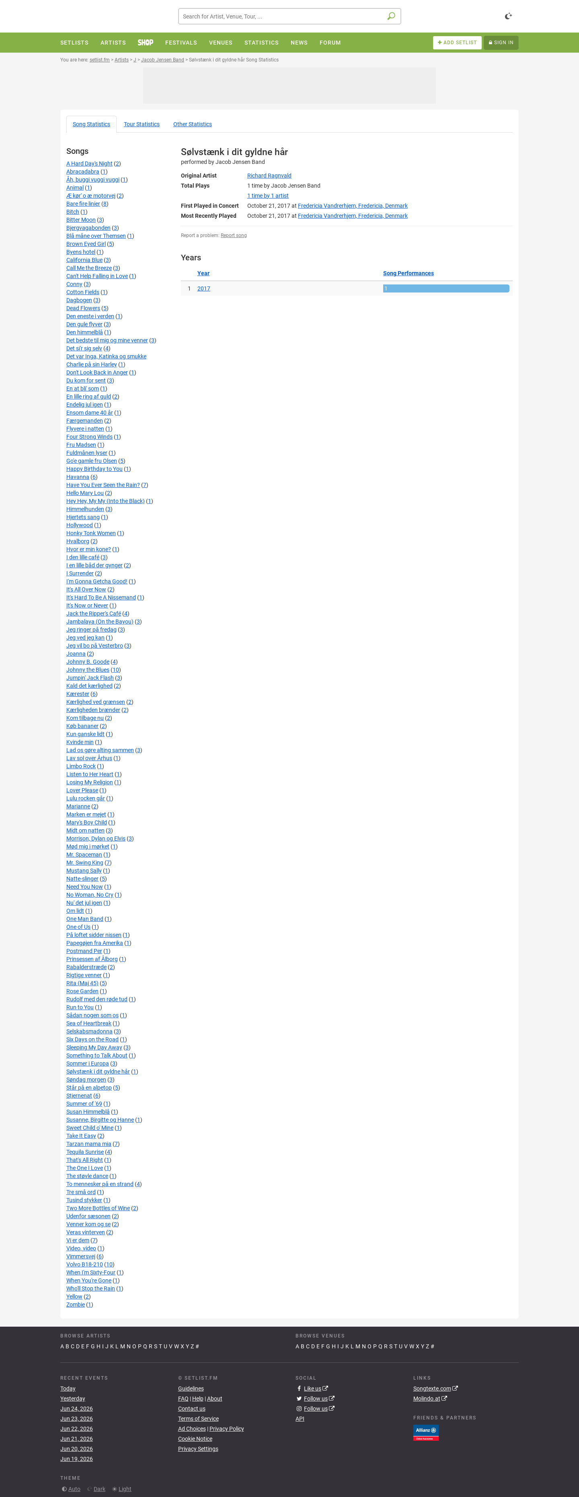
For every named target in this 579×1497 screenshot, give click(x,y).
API (300, 1418)
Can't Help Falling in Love (97, 276)
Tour (142, 124)
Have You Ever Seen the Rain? (103, 485)
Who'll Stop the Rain (90, 1288)
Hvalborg (77, 541)
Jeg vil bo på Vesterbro (94, 645)
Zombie (75, 1304)
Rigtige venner (84, 975)
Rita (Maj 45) (82, 983)
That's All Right (84, 1160)
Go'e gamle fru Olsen (91, 461)
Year (203, 273)
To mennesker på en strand (99, 1184)
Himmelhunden (85, 509)
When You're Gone (88, 1280)
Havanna (77, 477)
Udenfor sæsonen (88, 1216)
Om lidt (75, 911)
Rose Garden (82, 991)
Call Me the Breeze (89, 268)
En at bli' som (82, 388)
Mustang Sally (84, 870)
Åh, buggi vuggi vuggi (92, 179)
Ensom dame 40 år (89, 412)
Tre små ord (81, 1192)
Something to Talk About (96, 1055)
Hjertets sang (83, 517)
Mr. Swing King (84, 862)
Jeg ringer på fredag (91, 629)
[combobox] (289, 16)
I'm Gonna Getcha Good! (96, 581)
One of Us (78, 927)
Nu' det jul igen (84, 903)
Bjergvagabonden (88, 228)
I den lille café (82, 557)
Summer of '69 (84, 1103)
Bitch (72, 212)
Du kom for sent (86, 380)
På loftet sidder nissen (93, 935)
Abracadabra (82, 171)
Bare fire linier (83, 203)
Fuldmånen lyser (86, 453)
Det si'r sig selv (84, 348)
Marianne (78, 806)
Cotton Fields (82, 292)
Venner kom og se (88, 1224)
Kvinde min (80, 742)
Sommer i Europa (87, 1063)
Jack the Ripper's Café (93, 613)
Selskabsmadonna (89, 1031)
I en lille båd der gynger (94, 565)
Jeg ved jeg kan (85, 637)
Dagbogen (79, 300)
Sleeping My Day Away (94, 1047)
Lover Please (82, 790)
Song (91, 124)
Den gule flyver (84, 324)
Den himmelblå (84, 332)
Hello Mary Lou (85, 493)
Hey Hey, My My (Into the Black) (105, 501)
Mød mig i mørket (87, 846)
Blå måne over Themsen (96, 236)
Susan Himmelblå (88, 1111)
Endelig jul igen (84, 404)
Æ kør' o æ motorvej (90, 195)
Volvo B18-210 (84, 1264)
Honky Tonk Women (91, 533)
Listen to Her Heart (89, 774)
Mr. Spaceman (84, 854)
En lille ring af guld (88, 396)
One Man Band (84, 919)
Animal (75, 187)
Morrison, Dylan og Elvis (95, 838)
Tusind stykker (84, 1200)
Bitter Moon (81, 220)
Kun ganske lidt (85, 734)
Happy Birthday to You (94, 469)
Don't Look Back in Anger (97, 372)
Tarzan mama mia (88, 1144)
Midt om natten (85, 830)
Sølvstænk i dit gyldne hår (98, 1071)
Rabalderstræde (86, 967)
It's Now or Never (87, 605)
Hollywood (79, 525)
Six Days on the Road (92, 1039)
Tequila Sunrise (85, 1152)
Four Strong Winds (89, 437)
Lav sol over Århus (89, 758)
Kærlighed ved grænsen (95, 702)
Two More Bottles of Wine (98, 1208)
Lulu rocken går (85, 798)
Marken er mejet (86, 814)
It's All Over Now (86, 589)
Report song (234, 235)
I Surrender (80, 573)
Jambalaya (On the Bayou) (99, 621)
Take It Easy (81, 1136)
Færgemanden (84, 420)
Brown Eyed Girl (86, 244)
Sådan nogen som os (92, 1015)
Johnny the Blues (87, 670)
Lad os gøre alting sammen (100, 750)
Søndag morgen (86, 1079)
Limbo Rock (81, 766)
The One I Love (84, 1168)
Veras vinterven (85, 1232)
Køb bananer (82, 726)
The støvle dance (87, 1176)
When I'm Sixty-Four (90, 1272)
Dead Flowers (83, 308)
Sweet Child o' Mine (89, 1128)
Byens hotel (80, 252)
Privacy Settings (198, 1449)
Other (192, 124)
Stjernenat (79, 1095)
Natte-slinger (82, 878)
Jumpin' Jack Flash (90, 678)
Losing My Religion (89, 782)
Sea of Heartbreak (88, 1023)
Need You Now (84, 886)
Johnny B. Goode (87, 662)
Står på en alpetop (89, 1087)
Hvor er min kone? (88, 549)
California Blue (84, 260)
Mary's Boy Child (86, 822)
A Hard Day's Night (89, 163)
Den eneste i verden (90, 316)
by (268, 195)
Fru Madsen (81, 445)
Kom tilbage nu (85, 718)
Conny (74, 284)
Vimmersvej (80, 1256)
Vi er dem (77, 1240)
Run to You (80, 1007)
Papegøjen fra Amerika (94, 943)
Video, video (81, 1248)
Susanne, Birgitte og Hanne (100, 1120)
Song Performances (408, 273)
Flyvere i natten (85, 428)
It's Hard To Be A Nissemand (101, 597)
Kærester (77, 694)
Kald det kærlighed (89, 686)
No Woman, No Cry (89, 895)
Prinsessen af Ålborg (92, 959)
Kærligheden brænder (93, 710)
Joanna (76, 653)
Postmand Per (84, 951)
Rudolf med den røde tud (96, 999)
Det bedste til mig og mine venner (107, 340)
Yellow (74, 1296)
